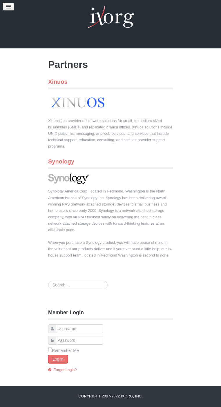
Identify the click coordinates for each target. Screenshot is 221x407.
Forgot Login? (64, 370)
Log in (58, 359)
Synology (61, 161)
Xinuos (58, 82)
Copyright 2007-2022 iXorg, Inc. (110, 396)
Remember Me (65, 350)
